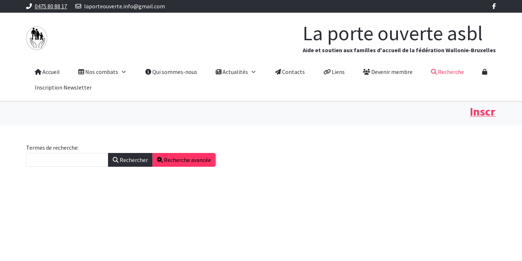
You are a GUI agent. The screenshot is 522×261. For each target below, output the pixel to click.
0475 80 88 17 (51, 6)
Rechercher (130, 159)
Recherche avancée (184, 159)
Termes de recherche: (52, 147)
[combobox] (67, 160)
